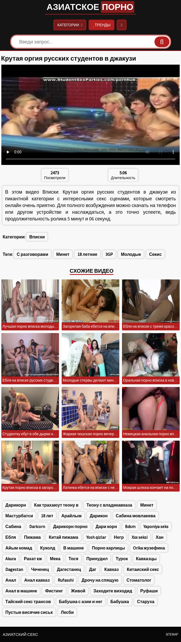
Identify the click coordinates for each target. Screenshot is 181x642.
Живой (78, 590)
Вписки (37, 236)
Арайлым (71, 515)
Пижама (32, 537)
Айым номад (18, 548)
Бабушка (119, 601)
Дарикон (99, 515)
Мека (55, 558)
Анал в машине (21, 590)
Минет (62, 254)
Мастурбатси (19, 515)
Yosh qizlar (96, 537)
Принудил (97, 558)
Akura (10, 558)
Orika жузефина (149, 548)
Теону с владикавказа (109, 505)
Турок (122, 558)
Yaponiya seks (155, 526)
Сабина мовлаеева (136, 515)
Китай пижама (63, 537)
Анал (10, 580)
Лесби (67, 612)
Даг (92, 569)
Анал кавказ (37, 580)
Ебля (10, 537)
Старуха (145, 601)
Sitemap (172, 634)
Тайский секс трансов (28, 601)
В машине (73, 548)
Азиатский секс (20, 634)
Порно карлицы (108, 548)
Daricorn (37, 526)
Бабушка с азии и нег (80, 601)
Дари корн (106, 526)
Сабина (13, 526)
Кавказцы (146, 558)
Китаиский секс (143, 569)
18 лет (47, 515)
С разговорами (32, 254)
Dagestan (14, 569)
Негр (119, 537)
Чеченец (40, 569)
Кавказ (111, 569)
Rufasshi (65, 580)
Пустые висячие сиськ (29, 612)
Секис (155, 254)
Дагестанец (69, 569)
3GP (109, 254)
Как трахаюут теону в (56, 505)
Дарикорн (15, 505)
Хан (159, 537)
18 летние (87, 254)
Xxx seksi (139, 537)
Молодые (131, 254)
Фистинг (54, 590)
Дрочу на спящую (100, 580)
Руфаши (149, 590)
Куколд (47, 548)
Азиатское (90, 7)
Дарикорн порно (70, 526)
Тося (73, 558)
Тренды (101, 25)
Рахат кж (33, 558)
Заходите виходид (112, 590)
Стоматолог (139, 580)
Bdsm (130, 526)
